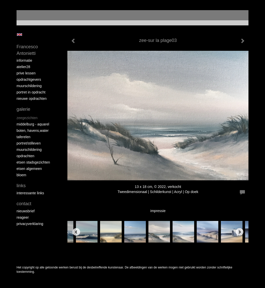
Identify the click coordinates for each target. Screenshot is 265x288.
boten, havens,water (33, 131)
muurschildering (29, 86)
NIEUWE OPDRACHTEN (32, 99)
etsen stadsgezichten (33, 162)
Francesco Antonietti (27, 50)
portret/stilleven (29, 143)
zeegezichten (27, 118)
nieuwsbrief (26, 211)
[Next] (239, 232)
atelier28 (23, 67)
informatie (24, 60)
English (19, 34)
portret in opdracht (31, 92)
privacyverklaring (30, 224)
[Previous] (76, 232)
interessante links (30, 193)
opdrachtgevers (29, 79)
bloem (21, 175)
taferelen (23, 137)
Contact (24, 203)
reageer (23, 217)
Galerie (23, 109)
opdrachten (25, 156)
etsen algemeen (29, 169)
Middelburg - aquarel (33, 124)
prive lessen (26, 73)
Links (21, 185)
